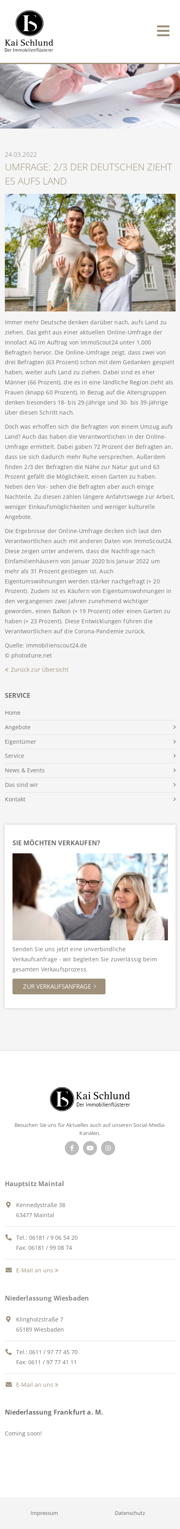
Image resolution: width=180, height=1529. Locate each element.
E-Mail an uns (29, 1270)
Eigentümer (20, 741)
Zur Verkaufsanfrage (57, 986)
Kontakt (15, 799)
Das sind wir (21, 784)
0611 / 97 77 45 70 (53, 1352)
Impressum (44, 1513)
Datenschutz (130, 1513)
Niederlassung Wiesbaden (47, 1298)
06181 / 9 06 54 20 (53, 1237)
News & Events (25, 770)
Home (13, 712)
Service (14, 755)
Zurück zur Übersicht (40, 669)
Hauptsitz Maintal (34, 1183)
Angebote (18, 727)
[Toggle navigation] (163, 29)
